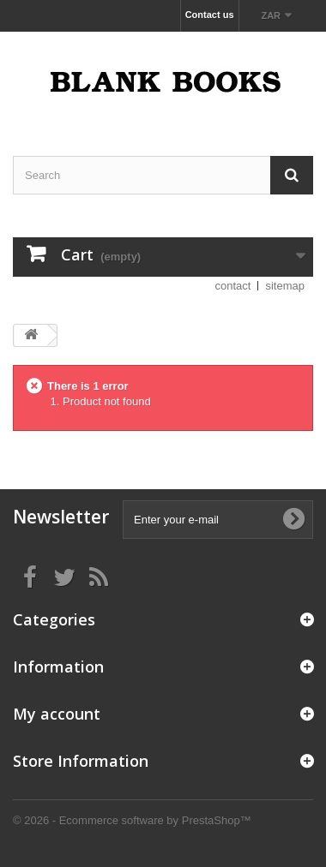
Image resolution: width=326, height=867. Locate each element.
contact (233, 285)
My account (56, 713)
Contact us (209, 14)
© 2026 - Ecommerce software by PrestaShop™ (132, 820)
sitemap (285, 285)
